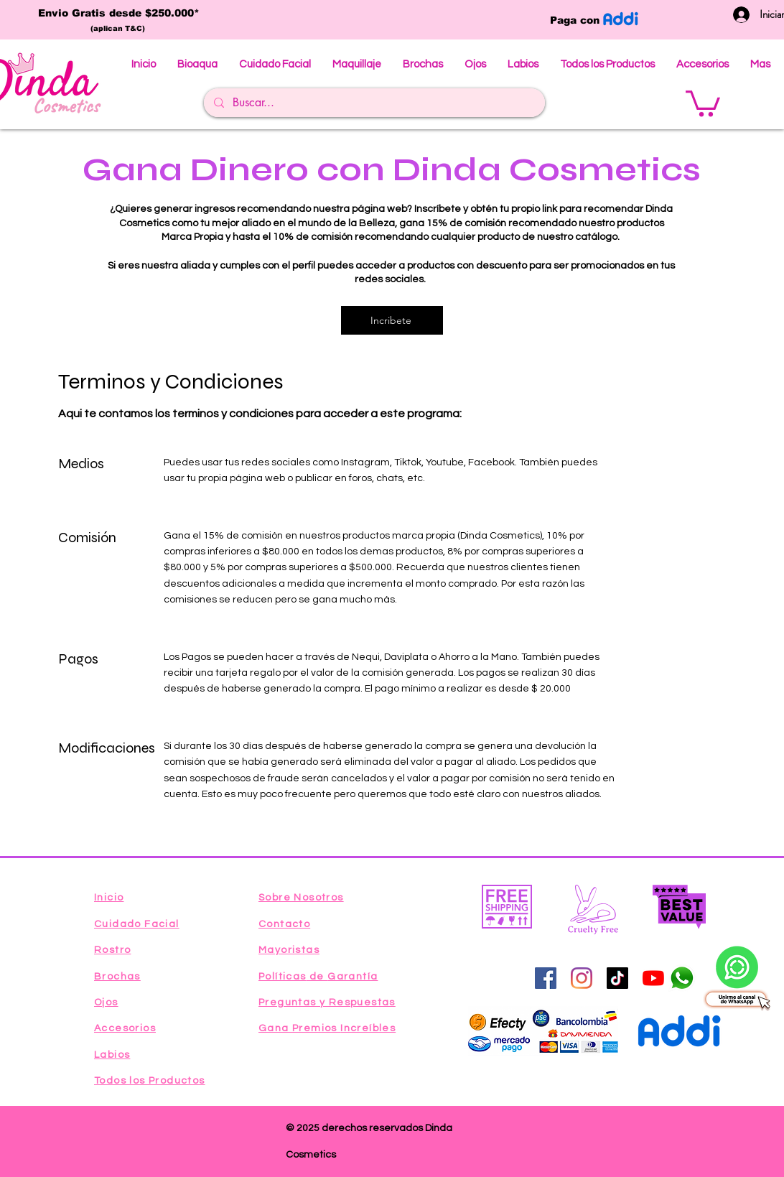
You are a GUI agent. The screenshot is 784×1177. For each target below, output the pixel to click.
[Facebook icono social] (545, 978)
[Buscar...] (374, 102)
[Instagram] (581, 978)
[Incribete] (392, 320)
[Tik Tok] (617, 978)
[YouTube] (653, 978)
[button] (703, 102)
